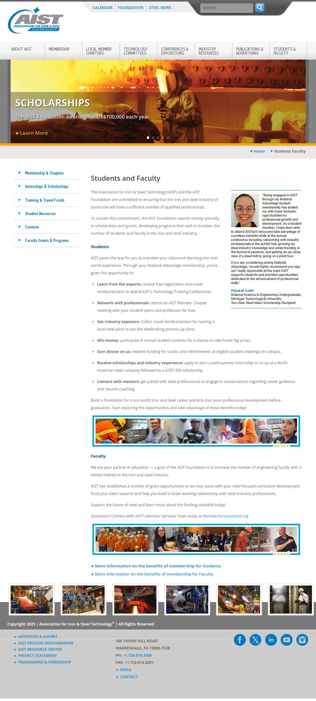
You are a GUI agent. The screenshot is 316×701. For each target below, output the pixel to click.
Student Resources (40, 213)
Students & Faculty (285, 51)
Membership (59, 49)
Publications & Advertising (250, 51)
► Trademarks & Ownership (42, 662)
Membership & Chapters (44, 172)
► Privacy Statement (35, 655)
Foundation (131, 7)
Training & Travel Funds (44, 200)
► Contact (127, 676)
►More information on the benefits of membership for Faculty (152, 574)
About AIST (21, 49)
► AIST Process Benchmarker (43, 643)
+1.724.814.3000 (137, 655)
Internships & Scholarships (46, 186)
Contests (32, 226)
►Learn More (31, 133)
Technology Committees (135, 51)
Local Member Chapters (98, 51)
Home (259, 151)
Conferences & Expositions (175, 51)
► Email (124, 669)
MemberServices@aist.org (225, 516)
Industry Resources (209, 51)
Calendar (103, 7)
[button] (148, 137)
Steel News (160, 7)
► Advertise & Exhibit (36, 636)
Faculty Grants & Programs (47, 240)
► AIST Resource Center (38, 649)
